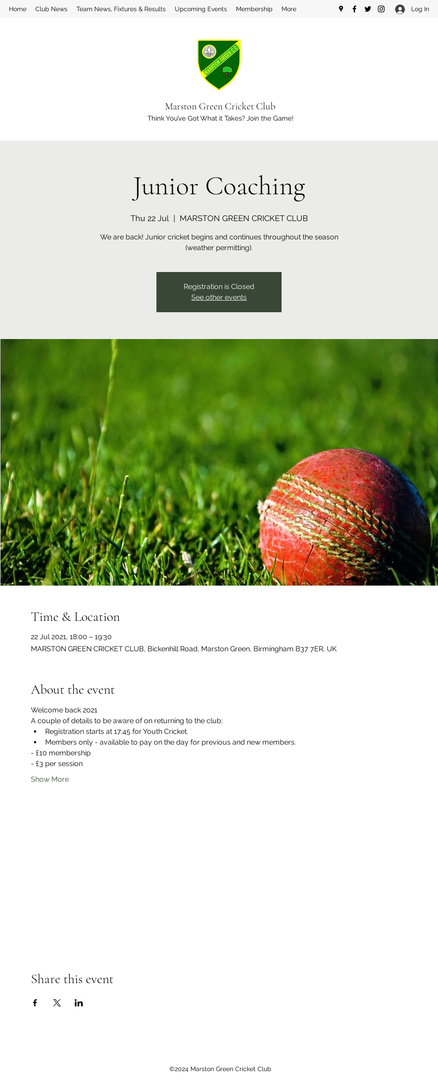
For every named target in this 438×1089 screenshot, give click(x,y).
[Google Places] (341, 8)
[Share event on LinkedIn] (79, 1002)
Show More (50, 779)
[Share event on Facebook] (35, 1002)
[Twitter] (367, 8)
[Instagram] (381, 8)
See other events (219, 297)
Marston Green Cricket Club (220, 106)
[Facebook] (354, 8)
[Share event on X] (57, 1002)
